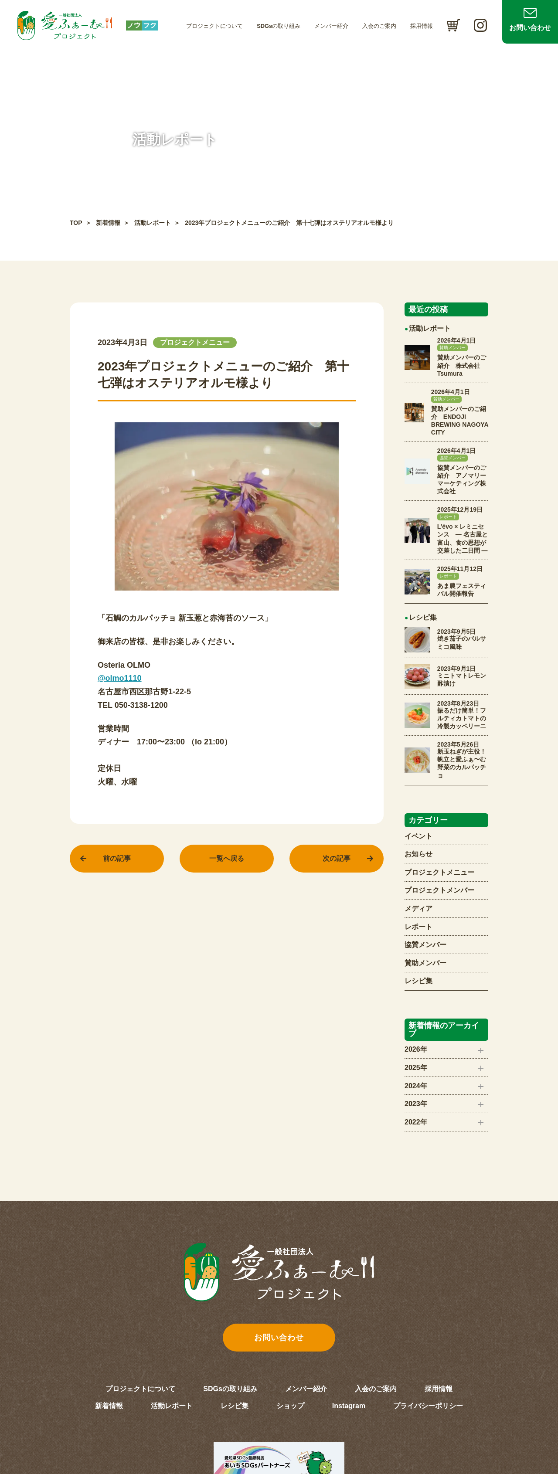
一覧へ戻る (226, 858)
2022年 (416, 1122)
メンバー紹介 (331, 26)
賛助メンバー (425, 963)
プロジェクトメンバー (439, 890)
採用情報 (421, 26)
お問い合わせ (530, 27)
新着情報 (108, 222)
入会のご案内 (379, 26)
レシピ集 (418, 981)
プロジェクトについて (214, 26)
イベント (418, 836)
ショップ (290, 1405)
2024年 (416, 1086)
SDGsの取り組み (278, 26)
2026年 (416, 1049)
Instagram (348, 1405)
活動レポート (152, 222)
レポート (418, 927)
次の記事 (336, 858)
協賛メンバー (425, 944)
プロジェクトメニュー (439, 872)
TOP (76, 222)
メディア (418, 908)
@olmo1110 (120, 678)
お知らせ (418, 854)
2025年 (416, 1067)
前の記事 (117, 858)
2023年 (416, 1103)
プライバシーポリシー (428, 1405)
